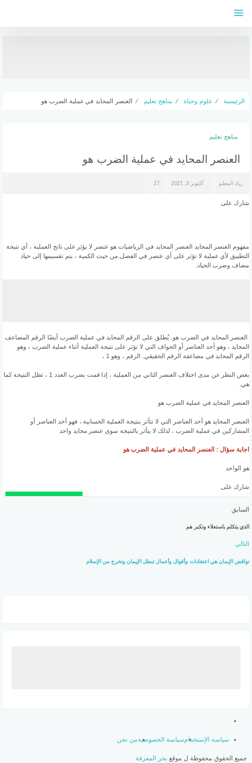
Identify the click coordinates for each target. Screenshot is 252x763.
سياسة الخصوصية (161, 739)
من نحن (127, 739)
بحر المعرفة (151, 758)
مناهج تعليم (223, 136)
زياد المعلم (231, 183)
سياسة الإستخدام (206, 739)
